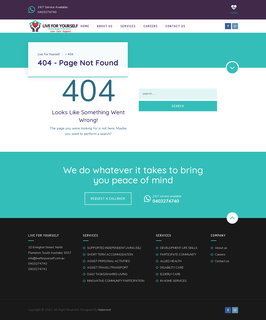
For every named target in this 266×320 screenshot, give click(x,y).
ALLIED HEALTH (170, 260)
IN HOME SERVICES (173, 280)
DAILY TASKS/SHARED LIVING (107, 273)
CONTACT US (175, 25)
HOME (85, 25)
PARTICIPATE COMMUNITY (178, 254)
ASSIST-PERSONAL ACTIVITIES (108, 260)
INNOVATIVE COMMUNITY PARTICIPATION (115, 280)
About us (221, 247)
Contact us (222, 260)
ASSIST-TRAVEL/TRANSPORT (107, 267)
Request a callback (108, 198)
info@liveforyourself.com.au (46, 257)
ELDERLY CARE (170, 273)
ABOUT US (105, 25)
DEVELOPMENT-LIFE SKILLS (178, 247)
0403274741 (37, 268)
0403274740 (37, 263)
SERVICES (128, 25)
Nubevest (104, 309)
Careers (150, 25)
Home (234, 9)
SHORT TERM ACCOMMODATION (110, 254)
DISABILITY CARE (172, 267)
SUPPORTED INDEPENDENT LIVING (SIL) (114, 247)
